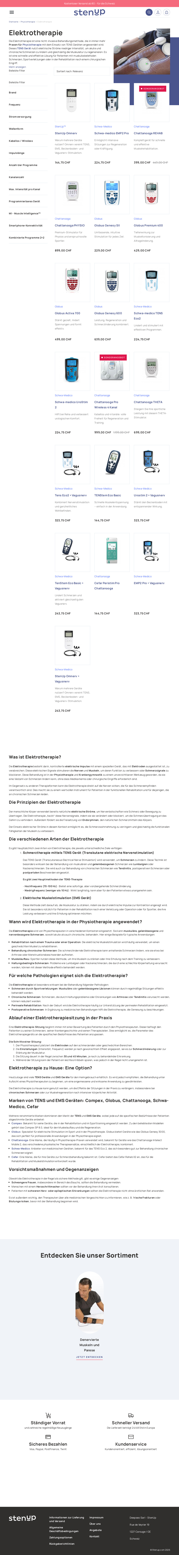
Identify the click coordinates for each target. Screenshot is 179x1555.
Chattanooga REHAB (148, 133)
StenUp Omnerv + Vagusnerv (67, 678)
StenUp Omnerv (66, 133)
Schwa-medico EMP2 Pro (111, 133)
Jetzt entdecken (89, 1357)
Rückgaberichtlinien (62, 1543)
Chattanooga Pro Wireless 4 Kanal (106, 404)
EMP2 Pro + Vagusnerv (149, 583)
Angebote (96, 1530)
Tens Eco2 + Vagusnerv (71, 495)
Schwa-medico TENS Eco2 (148, 315)
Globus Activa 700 (67, 313)
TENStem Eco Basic (107, 495)
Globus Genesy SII (107, 225)
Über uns (95, 1523)
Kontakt (94, 1536)
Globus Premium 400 (148, 225)
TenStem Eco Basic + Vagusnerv (69, 585)
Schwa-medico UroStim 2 (71, 404)
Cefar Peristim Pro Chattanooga (107, 585)
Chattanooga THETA (148, 402)
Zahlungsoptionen (61, 1537)
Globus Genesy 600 (108, 313)
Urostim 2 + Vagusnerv (149, 495)
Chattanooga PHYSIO (70, 225)
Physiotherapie (32, 44)
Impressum (97, 1517)
